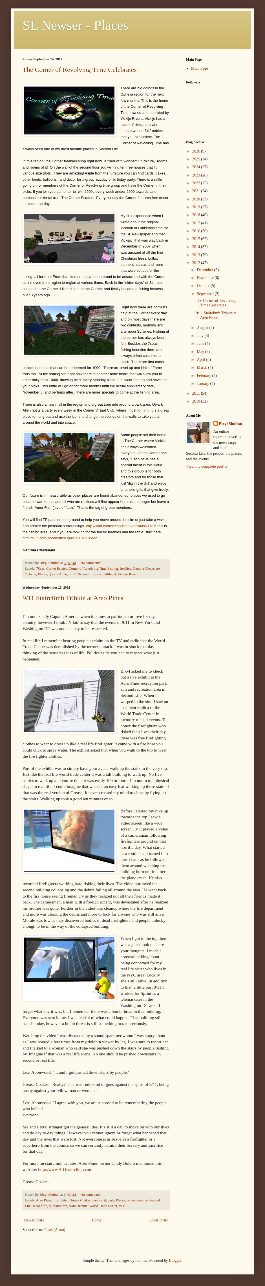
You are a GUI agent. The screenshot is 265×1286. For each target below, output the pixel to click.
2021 (196, 191)
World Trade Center (103, 1206)
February (204, 376)
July (200, 335)
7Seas (40, 569)
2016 (196, 231)
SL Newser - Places (75, 25)
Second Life (86, 574)
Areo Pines (44, 1200)
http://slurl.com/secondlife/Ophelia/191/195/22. (61, 538)
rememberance (137, 1200)
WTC (123, 1206)
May (201, 352)
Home (96, 1220)
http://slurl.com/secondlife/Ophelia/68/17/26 (121, 526)
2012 (196, 263)
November (206, 278)
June (201, 343)
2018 (196, 215)
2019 (196, 207)
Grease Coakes (79, 1200)
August (203, 328)
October (204, 286)
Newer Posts (34, 1220)
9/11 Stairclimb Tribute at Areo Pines (73, 598)
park (111, 1200)
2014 (196, 247)
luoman (141, 1260)
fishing (113, 569)
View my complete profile (207, 466)
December (205, 270)
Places (42, 574)
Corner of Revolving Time (87, 569)
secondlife (104, 574)
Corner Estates (56, 569)
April (201, 359)
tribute (83, 1206)
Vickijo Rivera (128, 574)
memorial (99, 1200)
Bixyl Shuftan (230, 424)
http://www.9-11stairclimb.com (65, 1169)
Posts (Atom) (54, 1230)
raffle (72, 574)
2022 (196, 183)
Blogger (175, 1260)
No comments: (91, 563)
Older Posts (158, 1220)
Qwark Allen (58, 574)
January (203, 383)
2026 (196, 151)
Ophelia (30, 574)
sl (115, 574)
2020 (196, 199)
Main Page (199, 68)
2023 (196, 175)
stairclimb (60, 1206)
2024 (196, 167)
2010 (196, 401)
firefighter (60, 1200)
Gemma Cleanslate (146, 569)
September (206, 294)
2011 (196, 393)
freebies (125, 569)
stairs (73, 1206)
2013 (196, 255)
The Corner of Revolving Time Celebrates (80, 69)
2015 (196, 239)
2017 (196, 223)
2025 (196, 159)
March (202, 367)
